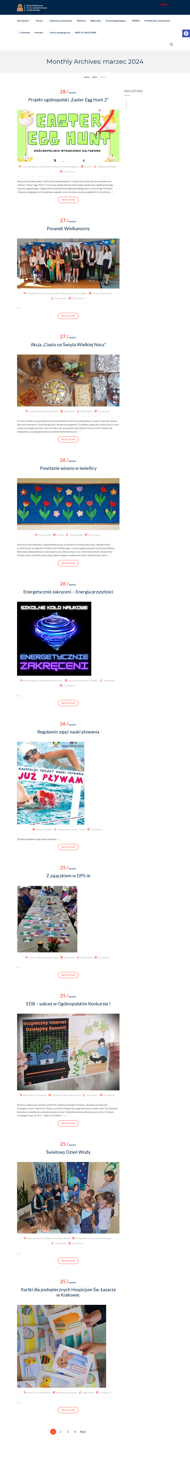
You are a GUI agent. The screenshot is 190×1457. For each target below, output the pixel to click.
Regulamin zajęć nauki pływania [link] (68, 731)
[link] (186, 33)
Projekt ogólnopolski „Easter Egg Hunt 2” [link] (68, 99)
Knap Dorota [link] (57, 680)
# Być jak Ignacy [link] (30, 680)
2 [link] (60, 1431)
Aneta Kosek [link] (33, 1238)
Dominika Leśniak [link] (34, 293)
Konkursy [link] (64, 1095)
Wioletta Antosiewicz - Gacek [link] (71, 829)
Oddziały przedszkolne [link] (60, 20)
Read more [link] (68, 200)
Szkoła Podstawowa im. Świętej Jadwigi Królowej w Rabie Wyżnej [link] (99, 1451)
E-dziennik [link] (24, 32)
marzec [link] (68, 93)
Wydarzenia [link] (106, 293)
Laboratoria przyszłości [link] (78, 680)
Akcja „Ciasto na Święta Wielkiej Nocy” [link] (68, 344)
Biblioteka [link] (96, 20)
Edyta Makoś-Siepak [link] (61, 1238)
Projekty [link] (94, 680)
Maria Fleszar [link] (68, 293)
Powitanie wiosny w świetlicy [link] (68, 468)
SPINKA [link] (136, 20)
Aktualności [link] (23, 20)
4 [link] (75, 1431)
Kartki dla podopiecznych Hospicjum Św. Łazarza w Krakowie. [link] (68, 1292)
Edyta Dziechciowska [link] (49, 166)
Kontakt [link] (39, 32)
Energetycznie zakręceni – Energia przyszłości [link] (68, 591)
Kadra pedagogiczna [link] (60, 32)
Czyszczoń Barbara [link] (30, 166)
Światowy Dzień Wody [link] (68, 1152)
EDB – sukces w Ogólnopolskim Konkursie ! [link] (68, 1003)
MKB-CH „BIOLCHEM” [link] (86, 32)
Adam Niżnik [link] (44, 680)
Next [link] (83, 1431)
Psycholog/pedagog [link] (115, 20)
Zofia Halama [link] (81, 293)
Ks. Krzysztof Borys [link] (52, 293)
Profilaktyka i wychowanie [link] (157, 20)
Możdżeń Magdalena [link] (69, 166)
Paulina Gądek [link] (44, 535)
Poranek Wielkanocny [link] (68, 228)
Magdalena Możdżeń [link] (107, 166)
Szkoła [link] (39, 20)
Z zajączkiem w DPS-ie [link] (68, 875)
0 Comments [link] (69, 171)
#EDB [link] (25, 1095)
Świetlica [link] (81, 20)
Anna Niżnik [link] (45, 1238)
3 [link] (67, 1431)
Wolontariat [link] (69, 411)
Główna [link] (88, 166)
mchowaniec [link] (92, 1095)
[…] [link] (111, 192)
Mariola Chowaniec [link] (38, 1095)
